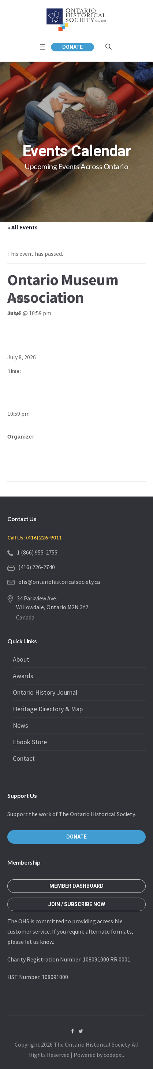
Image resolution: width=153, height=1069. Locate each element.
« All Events (22, 227)
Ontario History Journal (45, 692)
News (20, 725)
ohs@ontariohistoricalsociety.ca (59, 581)
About (21, 659)
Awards (23, 676)
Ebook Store (30, 742)
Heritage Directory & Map (48, 709)
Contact (24, 758)
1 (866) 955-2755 (37, 552)
